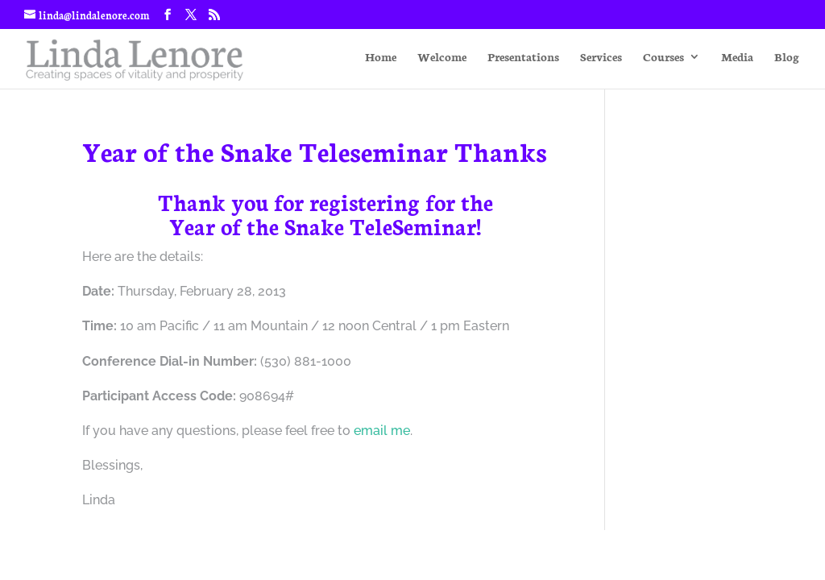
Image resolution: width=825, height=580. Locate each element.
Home (380, 57)
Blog (786, 57)
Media (737, 57)
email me (382, 430)
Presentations (523, 57)
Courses (663, 57)
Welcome (441, 57)
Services (601, 57)
